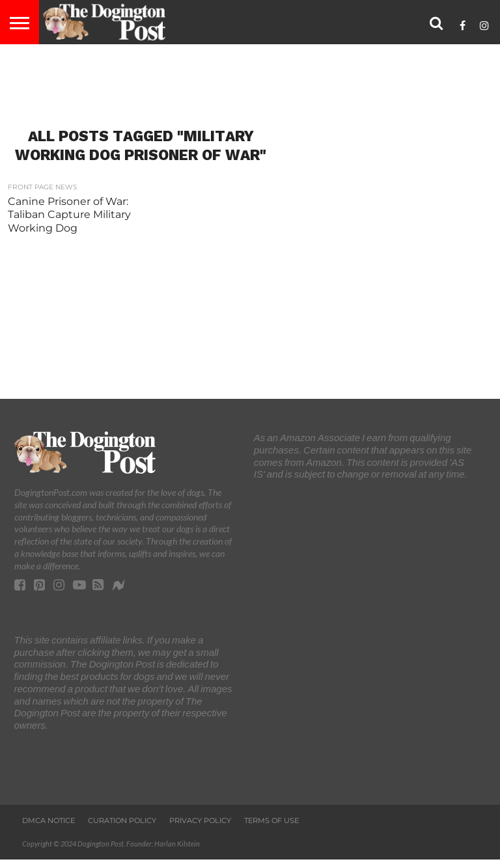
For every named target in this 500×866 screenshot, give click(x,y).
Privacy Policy (200, 820)
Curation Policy (122, 820)
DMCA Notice (48, 820)
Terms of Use (271, 820)
